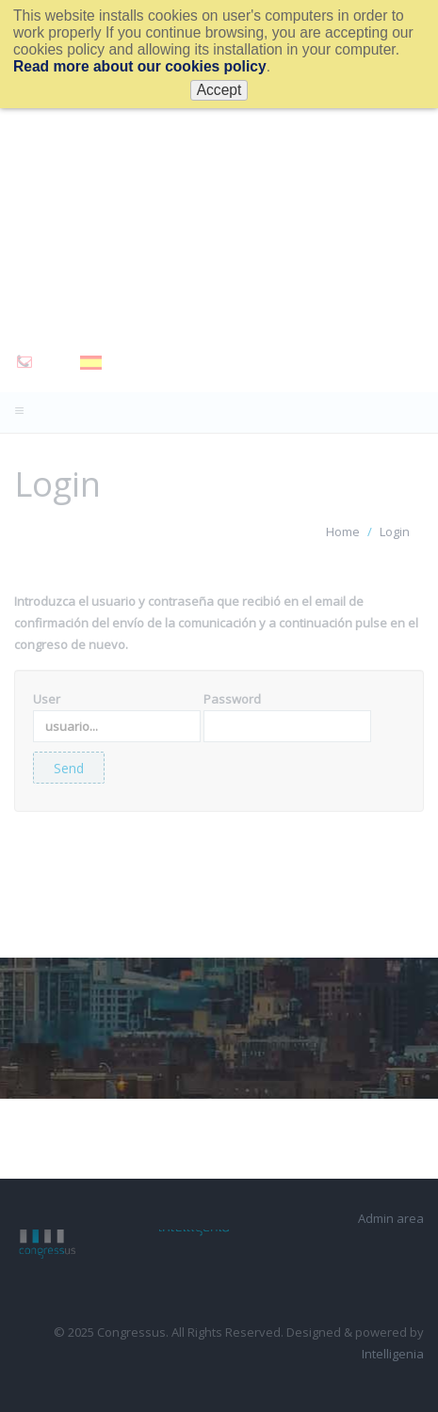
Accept (219, 90)
